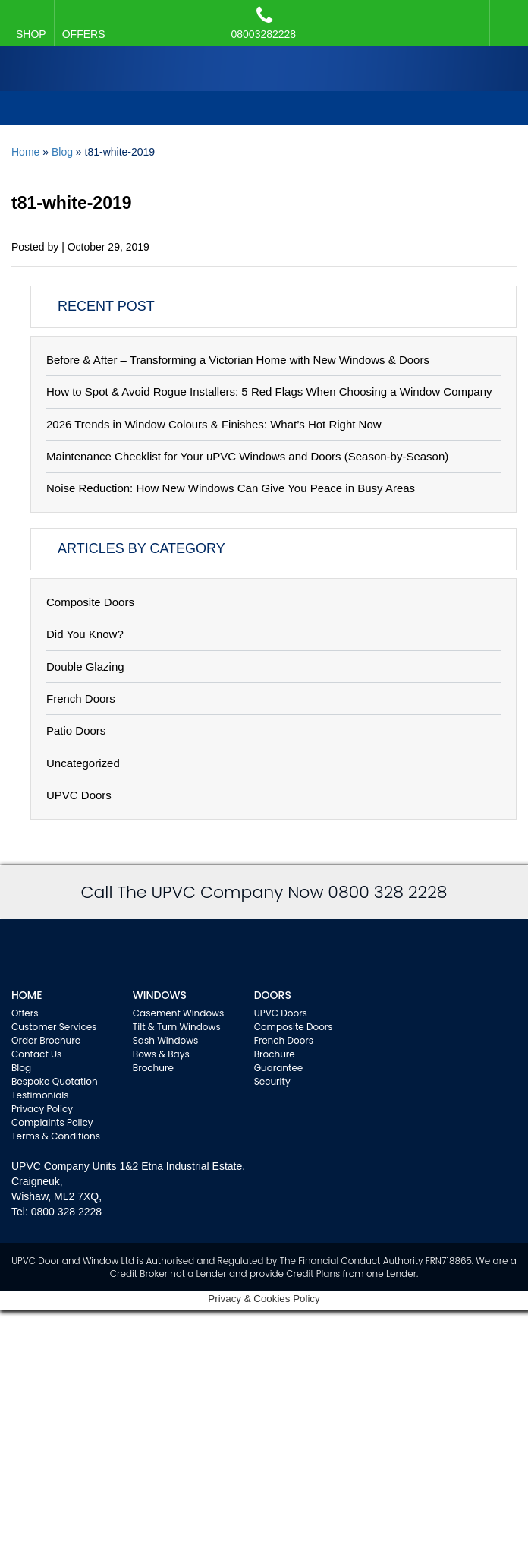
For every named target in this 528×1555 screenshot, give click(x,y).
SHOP (31, 34)
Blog (62, 152)
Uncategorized (83, 763)
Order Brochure (45, 1040)
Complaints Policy (52, 1122)
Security (272, 1081)
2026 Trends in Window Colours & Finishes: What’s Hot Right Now (214, 424)
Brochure (153, 1067)
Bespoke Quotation (54, 1081)
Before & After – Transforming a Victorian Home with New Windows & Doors (237, 359)
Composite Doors (90, 602)
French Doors (80, 698)
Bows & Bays (161, 1054)
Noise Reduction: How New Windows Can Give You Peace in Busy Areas (230, 488)
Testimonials (40, 1095)
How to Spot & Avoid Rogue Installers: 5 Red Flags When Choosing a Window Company (269, 391)
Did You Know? (85, 633)
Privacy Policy (42, 1108)
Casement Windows (178, 1013)
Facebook (505, 15)
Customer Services (53, 1026)
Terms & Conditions (55, 1136)
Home (25, 152)
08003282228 (264, 22)
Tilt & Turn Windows (177, 1026)
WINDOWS (160, 995)
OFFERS (83, 34)
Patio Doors (75, 730)
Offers (25, 1013)
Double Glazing (85, 666)
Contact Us (36, 1054)
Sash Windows (166, 1040)
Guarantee (278, 1067)
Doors (272, 995)
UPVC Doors (79, 795)
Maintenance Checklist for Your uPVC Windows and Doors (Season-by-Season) (247, 456)
